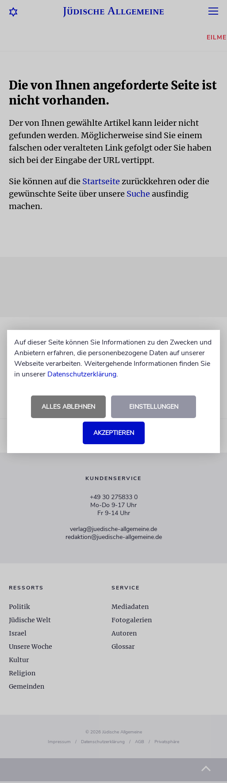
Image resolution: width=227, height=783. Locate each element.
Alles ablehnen (68, 407)
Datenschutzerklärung (81, 374)
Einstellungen (153, 407)
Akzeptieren (113, 433)
